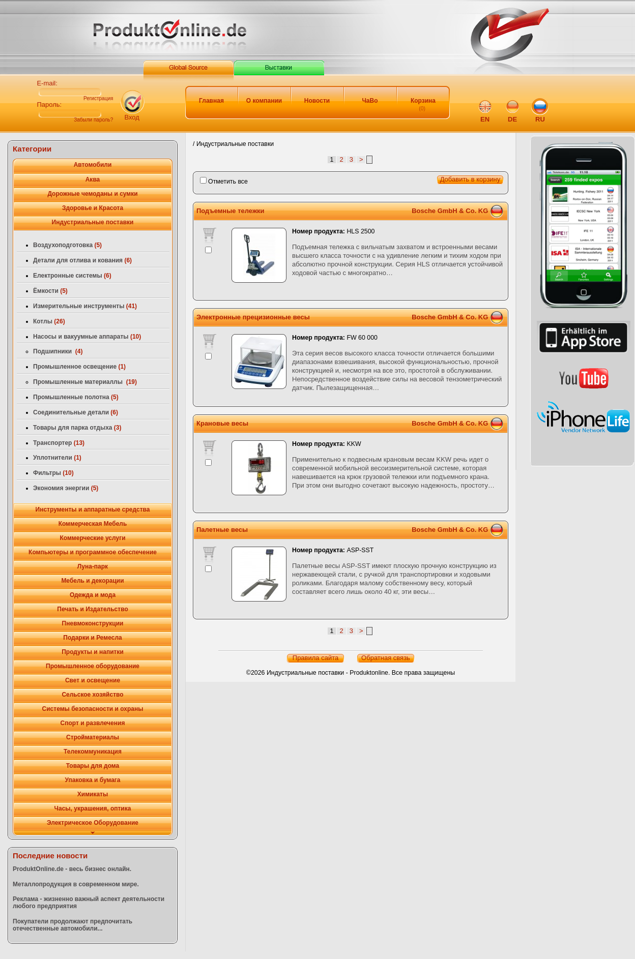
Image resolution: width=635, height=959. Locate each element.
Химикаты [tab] (92, 794)
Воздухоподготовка (67, 245)
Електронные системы (72, 275)
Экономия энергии (65, 488)
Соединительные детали (75, 412)
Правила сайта (315, 658)
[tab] (92, 833)
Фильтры (53, 472)
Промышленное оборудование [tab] (92, 666)
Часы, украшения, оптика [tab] (92, 808)
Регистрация (98, 98)
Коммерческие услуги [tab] (92, 538)
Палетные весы (222, 529)
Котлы (49, 321)
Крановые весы (222, 423)
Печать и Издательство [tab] (92, 609)
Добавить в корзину (470, 179)
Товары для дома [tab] (92, 765)
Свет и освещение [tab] (92, 680)
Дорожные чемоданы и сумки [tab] (92, 193)
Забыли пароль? (93, 120)
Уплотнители (57, 457)
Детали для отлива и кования (82, 260)
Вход (131, 117)
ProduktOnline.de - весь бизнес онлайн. (72, 869)
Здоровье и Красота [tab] (92, 208)
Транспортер (58, 442)
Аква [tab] (92, 179)
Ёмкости (50, 290)
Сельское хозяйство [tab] (92, 694)
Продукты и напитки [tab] (93, 651)
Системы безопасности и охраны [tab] (92, 708)
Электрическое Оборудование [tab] (92, 822)
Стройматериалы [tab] (92, 737)
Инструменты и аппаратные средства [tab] (93, 509)
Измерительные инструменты (85, 306)
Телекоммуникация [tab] (93, 751)
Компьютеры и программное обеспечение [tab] (92, 552)
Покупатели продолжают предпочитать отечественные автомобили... (72, 925)
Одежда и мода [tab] (93, 594)
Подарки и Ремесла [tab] (92, 637)
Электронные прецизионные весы (253, 317)
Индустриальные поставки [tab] (93, 222)
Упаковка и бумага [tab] (92, 780)
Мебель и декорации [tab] (92, 580)
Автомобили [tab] (93, 164)
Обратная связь (385, 658)
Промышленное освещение (79, 366)
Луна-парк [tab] (92, 566)
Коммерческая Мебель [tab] (93, 523)
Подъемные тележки (230, 211)
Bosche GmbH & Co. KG (450, 211)
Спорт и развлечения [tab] (93, 723)
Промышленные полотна (76, 397)
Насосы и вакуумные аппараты (87, 336)
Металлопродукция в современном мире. (76, 884)
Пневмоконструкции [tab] (93, 623)
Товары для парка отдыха (77, 427)
